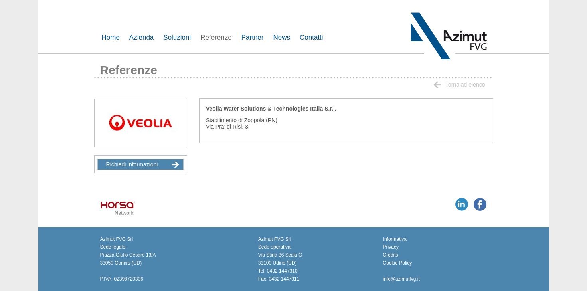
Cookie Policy (397, 263)
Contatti (311, 37)
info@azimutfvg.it (401, 279)
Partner (252, 37)
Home (111, 37)
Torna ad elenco (459, 84)
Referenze (215, 37)
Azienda (141, 37)
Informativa (395, 239)
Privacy (391, 247)
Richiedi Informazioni (142, 164)
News (281, 37)
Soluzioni (177, 37)
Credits (390, 255)
